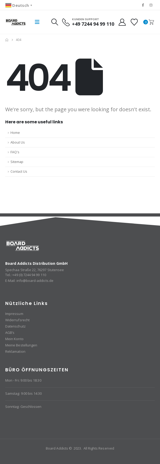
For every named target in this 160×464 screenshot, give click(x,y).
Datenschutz (15, 326)
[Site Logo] (15, 22)
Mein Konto (14, 338)
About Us (17, 142)
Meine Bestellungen (21, 345)
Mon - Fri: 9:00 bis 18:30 (23, 380)
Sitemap (16, 162)
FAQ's (14, 152)
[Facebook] (143, 5)
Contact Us (18, 171)
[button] (37, 22)
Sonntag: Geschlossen (23, 406)
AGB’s (9, 332)
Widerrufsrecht (17, 320)
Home (15, 132)
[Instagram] (151, 5)
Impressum (14, 313)
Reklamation (15, 351)
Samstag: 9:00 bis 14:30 (23, 393)
